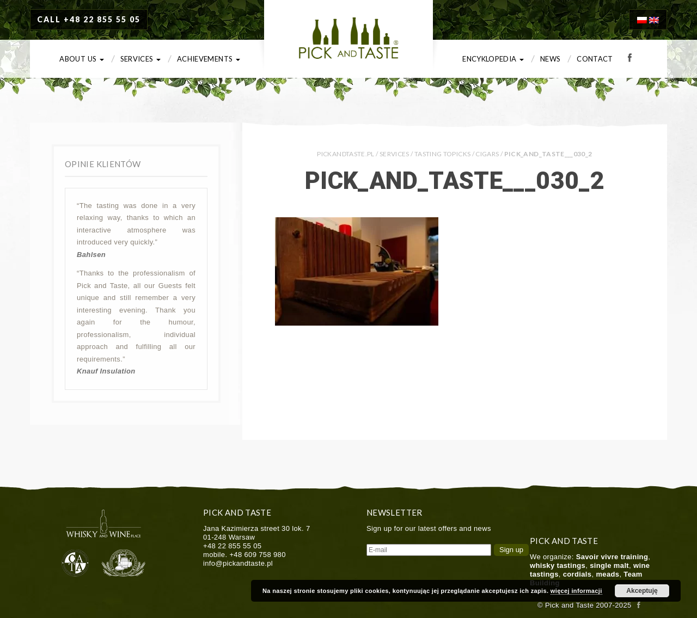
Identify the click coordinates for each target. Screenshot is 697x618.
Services (140, 58)
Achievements (208, 58)
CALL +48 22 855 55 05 (88, 19)
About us (81, 58)
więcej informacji (576, 591)
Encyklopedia (493, 58)
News (550, 58)
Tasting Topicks (442, 154)
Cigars (487, 154)
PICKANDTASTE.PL (345, 154)
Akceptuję (641, 591)
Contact (595, 58)
